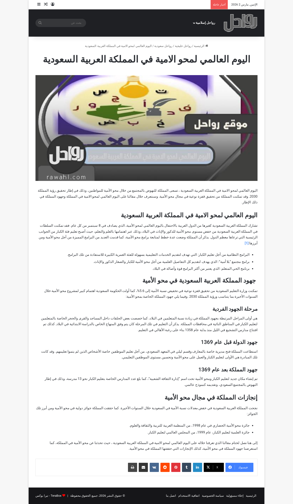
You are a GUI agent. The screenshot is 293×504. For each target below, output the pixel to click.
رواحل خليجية (183, 46)
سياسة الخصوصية (213, 495)
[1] (246, 243)
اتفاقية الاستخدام (188, 495)
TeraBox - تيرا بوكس (48, 495)
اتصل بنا (171, 495)
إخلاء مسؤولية (235, 495)
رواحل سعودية (163, 46)
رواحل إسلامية (205, 23)
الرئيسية (201, 46)
